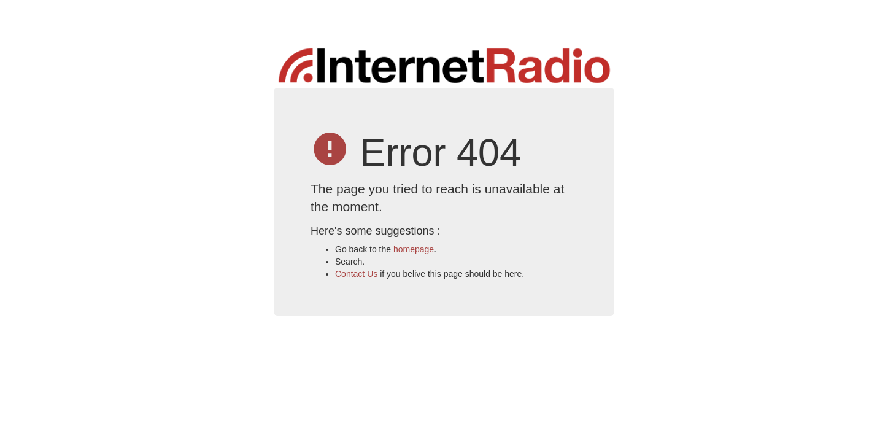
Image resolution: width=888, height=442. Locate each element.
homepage (413, 249)
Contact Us (356, 274)
